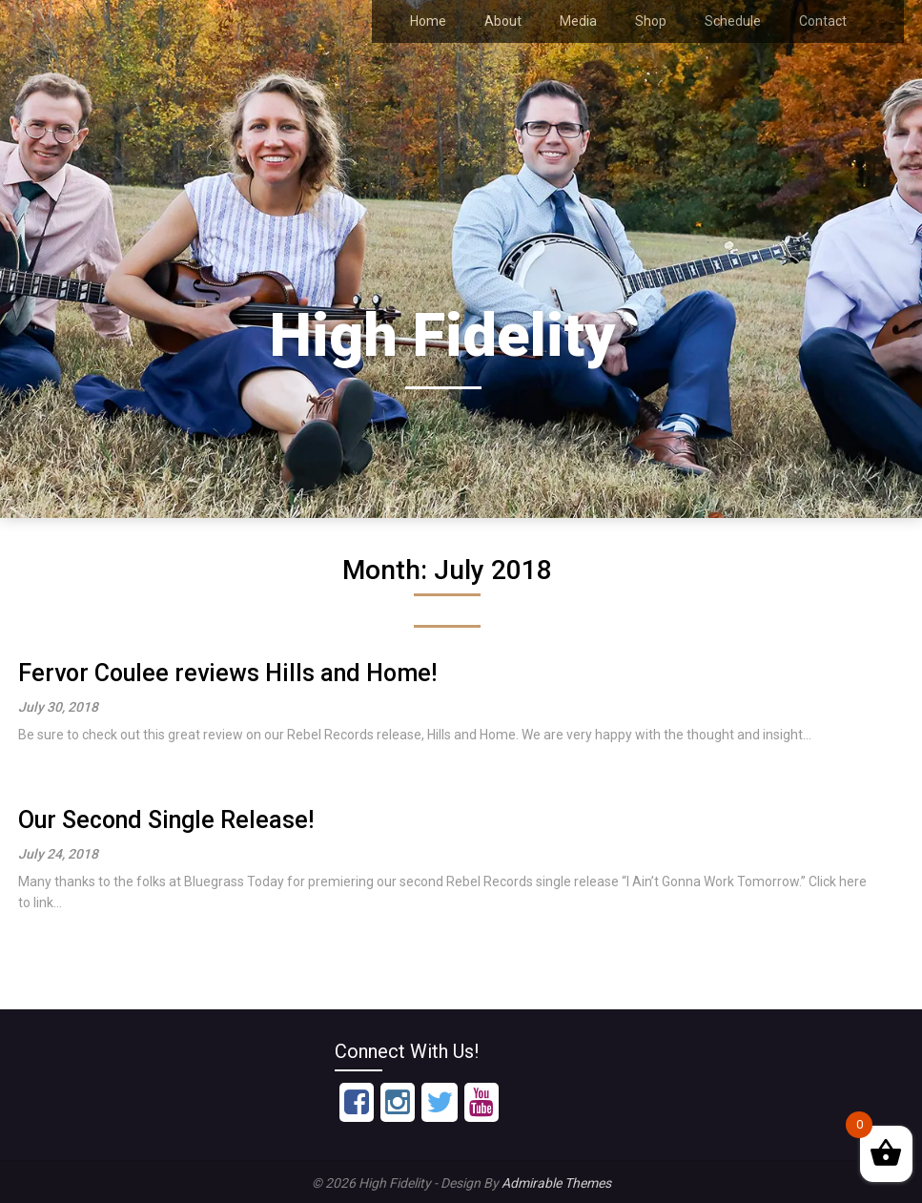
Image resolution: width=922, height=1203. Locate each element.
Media (578, 21)
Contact (823, 21)
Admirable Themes (556, 1183)
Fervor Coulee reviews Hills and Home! (227, 673)
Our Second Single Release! (166, 820)
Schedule (733, 21)
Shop (650, 21)
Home (428, 21)
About (503, 21)
